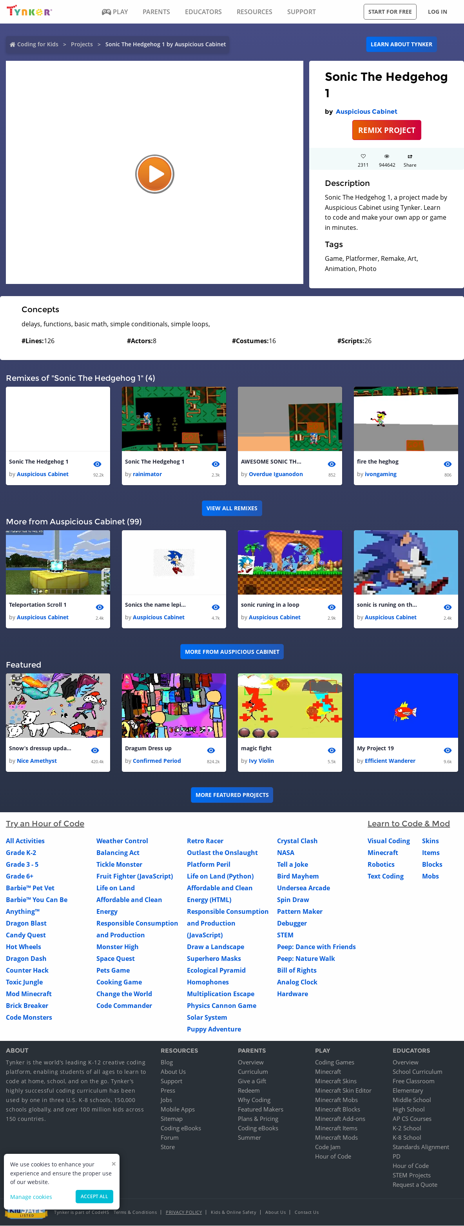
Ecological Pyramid (216, 970)
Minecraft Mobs (336, 1100)
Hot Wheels (23, 946)
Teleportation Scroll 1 (38, 604)
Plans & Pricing (258, 1119)
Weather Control (122, 841)
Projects (82, 44)
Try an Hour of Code (45, 823)
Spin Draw (293, 899)
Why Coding (254, 1100)
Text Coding (386, 876)
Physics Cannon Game (221, 1005)
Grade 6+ (19, 876)
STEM (285, 935)
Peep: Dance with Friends (316, 946)
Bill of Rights (297, 970)
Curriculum (253, 1072)
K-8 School (407, 1138)
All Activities (25, 841)
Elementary (408, 1091)
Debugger (292, 923)
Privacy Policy (184, 1212)
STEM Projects (412, 1175)
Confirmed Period (157, 760)
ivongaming (381, 474)
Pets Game (113, 970)
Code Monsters (29, 1017)
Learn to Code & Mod (409, 823)
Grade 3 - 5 (22, 864)
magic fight (256, 748)
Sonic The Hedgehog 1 (39, 461)
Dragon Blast (26, 923)
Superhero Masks (214, 958)
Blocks (432, 864)
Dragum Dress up (148, 748)
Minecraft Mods (336, 1138)
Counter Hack (27, 970)
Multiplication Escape (220, 994)
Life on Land (115, 888)
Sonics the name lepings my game (156, 604)
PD (397, 1157)
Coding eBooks (181, 1128)
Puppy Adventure (214, 1029)
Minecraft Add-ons (340, 1119)
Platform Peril (208, 864)
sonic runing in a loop (270, 604)
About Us (173, 1072)
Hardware (292, 994)
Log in (437, 11)
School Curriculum (417, 1072)
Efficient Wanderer (390, 760)
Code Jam (328, 1147)
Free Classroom (414, 1081)
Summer (249, 1138)
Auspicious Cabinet (366, 111)
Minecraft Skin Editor (343, 1091)
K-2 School (407, 1128)
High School (409, 1109)
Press (168, 1091)
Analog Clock (297, 982)
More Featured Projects (232, 795)
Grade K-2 (21, 852)
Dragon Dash (26, 958)
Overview (251, 1062)
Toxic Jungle (24, 982)
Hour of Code (333, 1157)
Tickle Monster (119, 864)
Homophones (208, 982)
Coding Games (334, 1062)
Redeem (249, 1091)
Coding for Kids (37, 44)
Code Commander (124, 1005)
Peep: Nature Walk (306, 958)
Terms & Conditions (135, 1212)
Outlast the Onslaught (222, 852)
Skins (430, 841)
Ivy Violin (261, 760)
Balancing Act (118, 852)
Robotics (381, 864)
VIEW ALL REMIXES (232, 508)
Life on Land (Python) (220, 876)
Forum (170, 1138)
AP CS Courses (412, 1119)
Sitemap (172, 1119)
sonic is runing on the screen (388, 604)
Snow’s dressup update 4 (40, 748)
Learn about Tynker (401, 44)
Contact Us (307, 1212)
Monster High (117, 946)
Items (431, 852)
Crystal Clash (297, 841)
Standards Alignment (421, 1147)
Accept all (94, 1196)
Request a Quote (415, 1185)
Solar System (207, 1017)
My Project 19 (375, 748)
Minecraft (383, 852)
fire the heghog (378, 461)
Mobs (430, 876)
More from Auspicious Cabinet (232, 651)
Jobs (166, 1100)
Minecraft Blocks (337, 1109)
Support (171, 1081)
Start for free (390, 11)
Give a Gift (252, 1081)
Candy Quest (26, 935)
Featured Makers (260, 1109)
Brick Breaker (27, 1005)
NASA (285, 852)
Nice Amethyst (37, 760)
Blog (167, 1062)
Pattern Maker (300, 911)
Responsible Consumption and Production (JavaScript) (228, 923)
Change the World (124, 994)
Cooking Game (119, 982)
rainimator (147, 474)
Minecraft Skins (336, 1081)
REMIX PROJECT (386, 130)
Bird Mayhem (298, 876)
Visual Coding (389, 841)
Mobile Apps (178, 1109)
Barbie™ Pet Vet (30, 888)
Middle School (412, 1100)
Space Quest (115, 958)
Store (168, 1147)
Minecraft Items (336, 1128)
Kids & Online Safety (233, 1212)
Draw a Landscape (215, 946)
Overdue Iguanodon (276, 474)
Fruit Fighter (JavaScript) (134, 876)
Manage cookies (31, 1197)
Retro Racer (205, 841)
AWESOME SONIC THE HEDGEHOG (272, 461)
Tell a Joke (292, 864)
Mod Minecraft (29, 994)
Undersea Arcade (303, 888)
